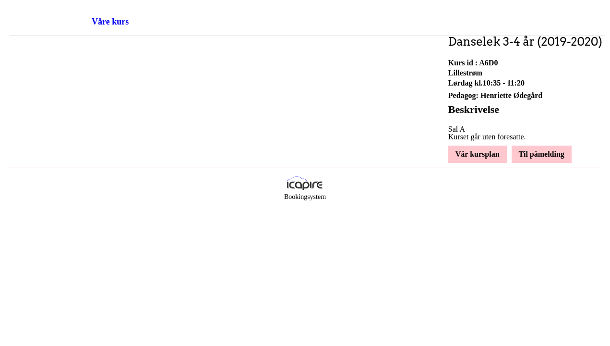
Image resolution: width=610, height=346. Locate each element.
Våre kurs (110, 21)
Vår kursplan (477, 154)
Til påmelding (541, 154)
